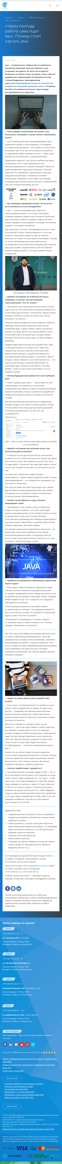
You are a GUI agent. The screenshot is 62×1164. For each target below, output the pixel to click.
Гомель (9, 979)
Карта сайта (11, 1106)
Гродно (9, 954)
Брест (8, 1005)
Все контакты (12, 1078)
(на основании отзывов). (22, 1052)
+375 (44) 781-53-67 (12, 984)
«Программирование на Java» (35, 865)
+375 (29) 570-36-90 (13, 1010)
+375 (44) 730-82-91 (13, 958)
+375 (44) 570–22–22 (13, 933)
